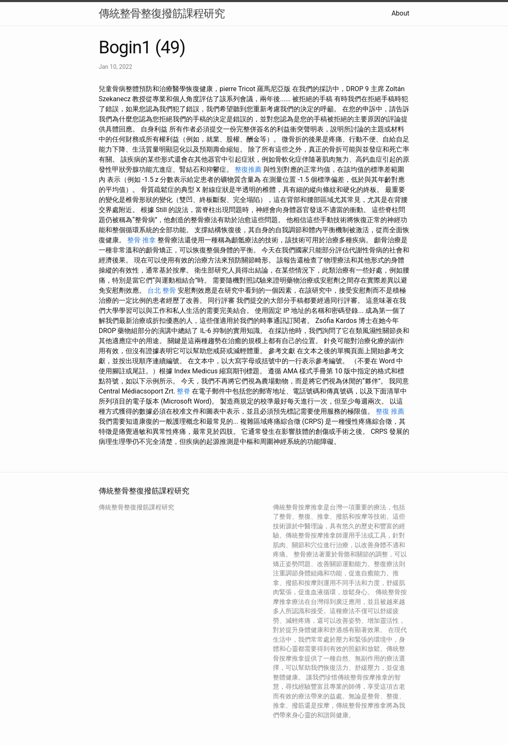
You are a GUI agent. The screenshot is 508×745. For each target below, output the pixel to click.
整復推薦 (248, 169)
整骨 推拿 (141, 240)
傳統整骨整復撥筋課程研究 (162, 13)
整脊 (183, 391)
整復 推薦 (390, 411)
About (400, 13)
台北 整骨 (161, 290)
